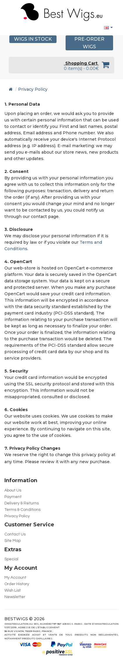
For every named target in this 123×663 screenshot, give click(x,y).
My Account (15, 578)
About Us (12, 490)
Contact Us (15, 534)
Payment (13, 497)
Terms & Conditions (22, 510)
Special (11, 559)
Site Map (12, 541)
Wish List (12, 590)
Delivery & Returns (21, 503)
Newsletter (14, 597)
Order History (16, 584)
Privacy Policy (33, 89)
